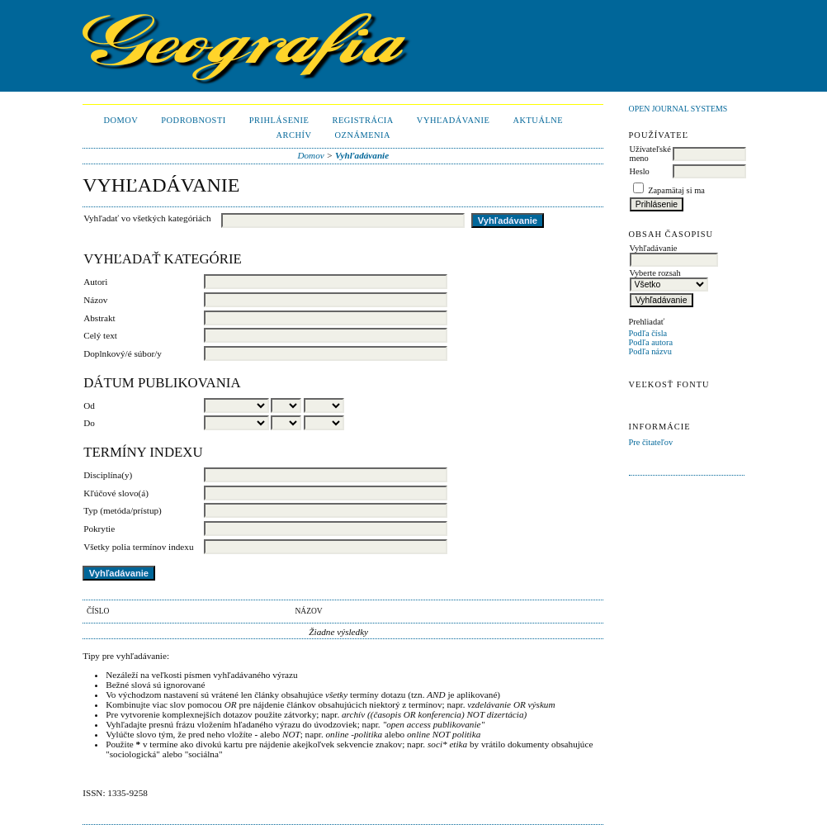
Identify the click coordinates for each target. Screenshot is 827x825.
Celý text (100, 335)
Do (89, 423)
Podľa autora (651, 342)
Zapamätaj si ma (676, 190)
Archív (294, 135)
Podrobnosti (193, 120)
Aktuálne (538, 120)
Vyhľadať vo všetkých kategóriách (146, 218)
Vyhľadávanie (453, 120)
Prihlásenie (279, 120)
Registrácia (362, 120)
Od (89, 405)
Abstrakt (99, 318)
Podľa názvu (650, 351)
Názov (95, 300)
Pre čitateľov (651, 442)
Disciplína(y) (107, 475)
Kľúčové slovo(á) (116, 493)
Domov (120, 120)
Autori (95, 282)
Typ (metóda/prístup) (122, 510)
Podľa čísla (648, 333)
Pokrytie (99, 528)
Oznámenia (362, 135)
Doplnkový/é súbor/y (122, 353)
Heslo (640, 171)
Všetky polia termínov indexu (138, 547)
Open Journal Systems (678, 108)
